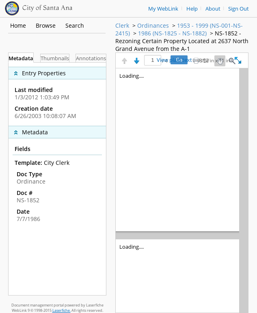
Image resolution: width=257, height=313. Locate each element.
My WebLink (163, 8)
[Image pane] (182, 190)
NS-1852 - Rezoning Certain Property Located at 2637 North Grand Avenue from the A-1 (181, 41)
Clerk (122, 25)
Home (18, 25)
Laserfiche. (61, 310)
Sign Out (238, 8)
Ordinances (153, 25)
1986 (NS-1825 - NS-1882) (172, 33)
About (212, 8)
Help (192, 8)
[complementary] (57, 94)
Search (74, 25)
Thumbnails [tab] (55, 58)
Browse (46, 25)
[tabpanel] (57, 178)
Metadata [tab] (21, 58)
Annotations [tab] (91, 58)
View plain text (174, 60)
